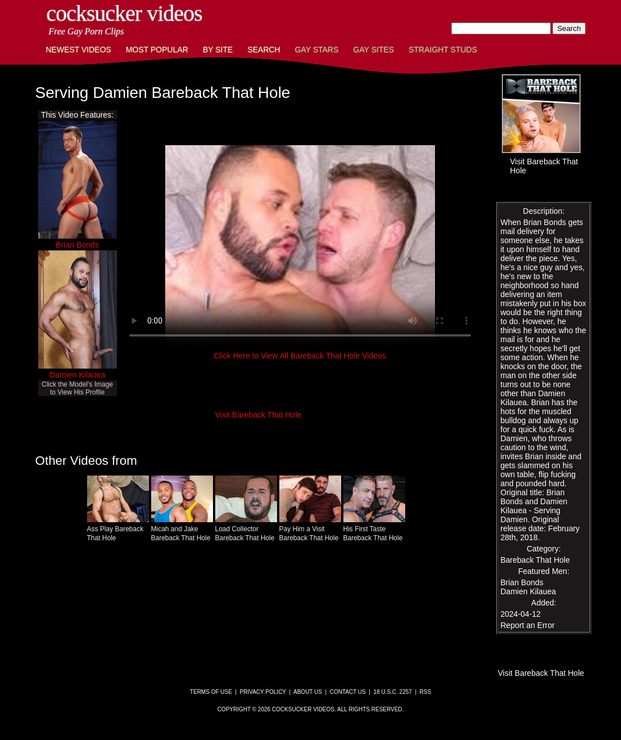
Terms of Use (211, 692)
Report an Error (528, 625)
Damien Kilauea (77, 374)
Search (263, 49)
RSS (426, 692)
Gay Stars (317, 49)
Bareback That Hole (535, 559)
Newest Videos (78, 49)
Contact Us (348, 692)
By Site (218, 49)
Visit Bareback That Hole (258, 414)
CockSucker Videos (124, 13)
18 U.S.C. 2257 (392, 692)
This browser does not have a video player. (300, 246)
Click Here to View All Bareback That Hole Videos (300, 355)
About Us (307, 692)
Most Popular (157, 49)
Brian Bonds (77, 244)
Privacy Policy (263, 692)
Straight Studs (443, 49)
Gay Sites (374, 49)
